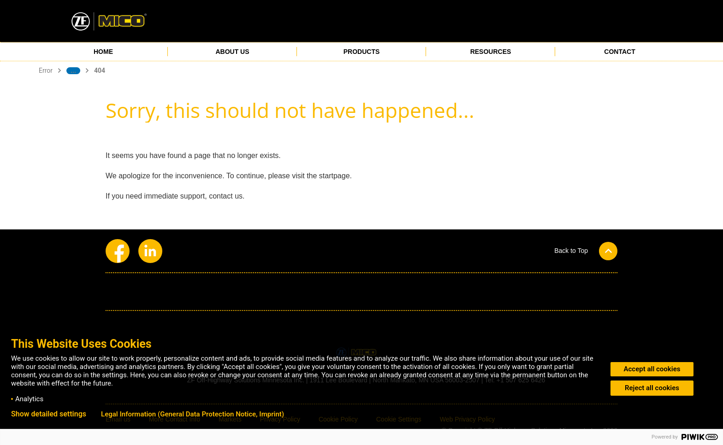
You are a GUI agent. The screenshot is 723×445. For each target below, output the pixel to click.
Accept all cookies (652, 369)
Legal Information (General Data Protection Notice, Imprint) (192, 414)
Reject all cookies (652, 388)
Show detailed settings (48, 414)
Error (46, 70)
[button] (585, 251)
